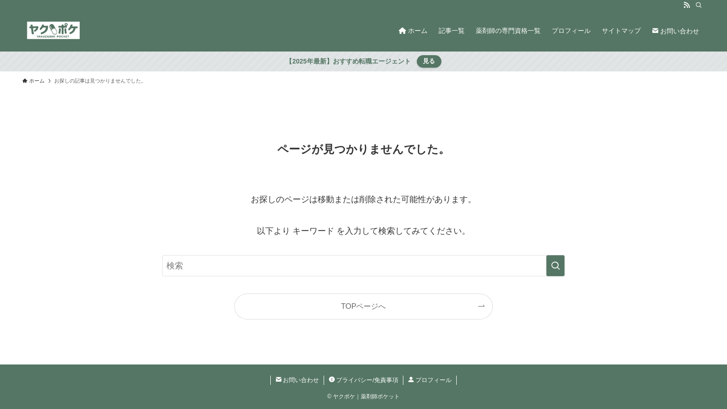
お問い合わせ (297, 380)
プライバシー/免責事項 (363, 380)
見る (429, 61)
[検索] (699, 5)
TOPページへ (363, 306)
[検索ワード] (363, 265)
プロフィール (430, 380)
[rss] (687, 5)
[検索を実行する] (555, 265)
